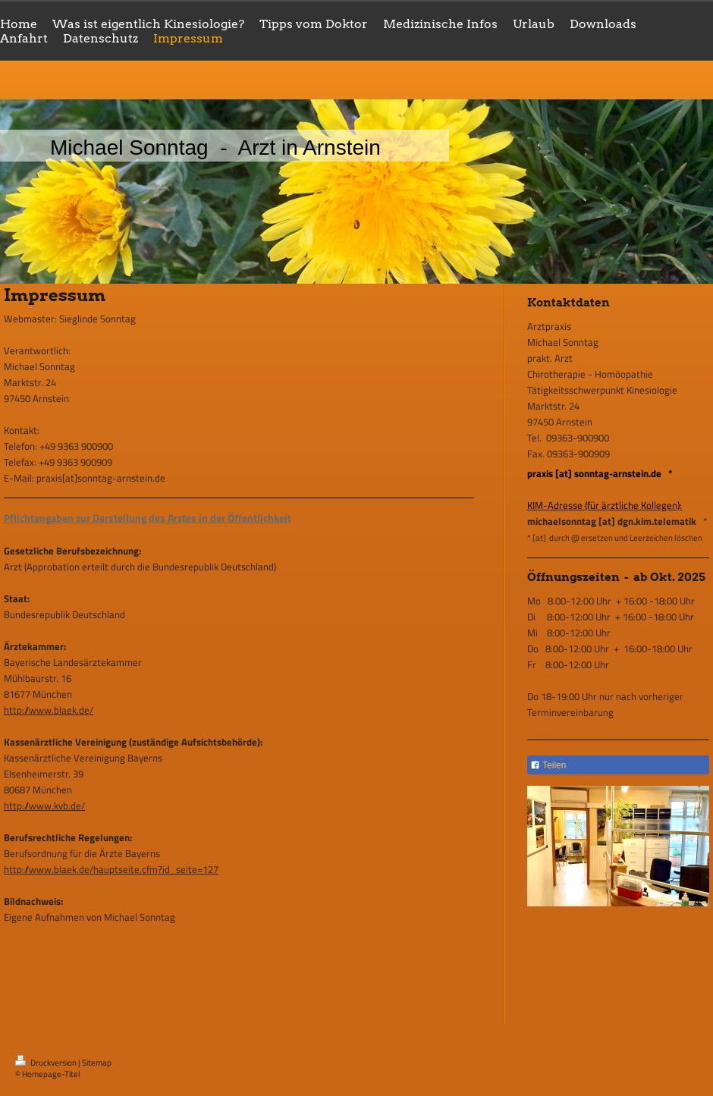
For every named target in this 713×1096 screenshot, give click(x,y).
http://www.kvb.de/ (44, 805)
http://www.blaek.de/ (48, 710)
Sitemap (97, 1063)
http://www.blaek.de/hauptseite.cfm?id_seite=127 (111, 869)
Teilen (548, 765)
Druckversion (46, 1063)
